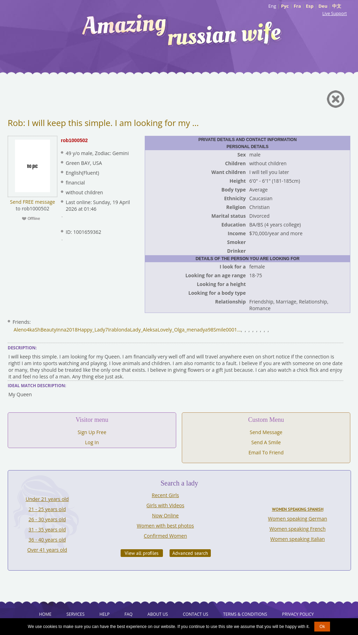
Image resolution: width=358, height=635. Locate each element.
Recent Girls (165, 495)
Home (45, 614)
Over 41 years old (47, 549)
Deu (323, 6)
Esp (310, 6)
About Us (158, 614)
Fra (297, 6)
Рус (285, 6)
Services (75, 614)
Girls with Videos (165, 505)
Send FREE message (32, 201)
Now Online (165, 515)
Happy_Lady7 (93, 329)
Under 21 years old (47, 499)
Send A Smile (266, 442)
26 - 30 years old (47, 519)
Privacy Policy (298, 614)
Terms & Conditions (245, 614)
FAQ (128, 614)
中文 (336, 6)
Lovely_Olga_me (176, 329)
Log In (92, 442)
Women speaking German (297, 518)
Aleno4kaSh (27, 329)
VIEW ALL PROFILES (142, 553)
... (239, 329)
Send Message (266, 432)
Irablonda (119, 329)
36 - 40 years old (47, 539)
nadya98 (204, 329)
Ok (322, 626)
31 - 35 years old (47, 529)
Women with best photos (165, 525)
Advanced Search (190, 553)
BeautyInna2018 (59, 329)
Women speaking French (298, 528)
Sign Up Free (92, 432)
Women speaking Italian (297, 539)
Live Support (334, 13)
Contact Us (195, 614)
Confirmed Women (165, 535)
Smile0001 (225, 329)
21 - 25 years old (47, 509)
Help (104, 614)
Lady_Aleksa (144, 329)
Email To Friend (266, 452)
